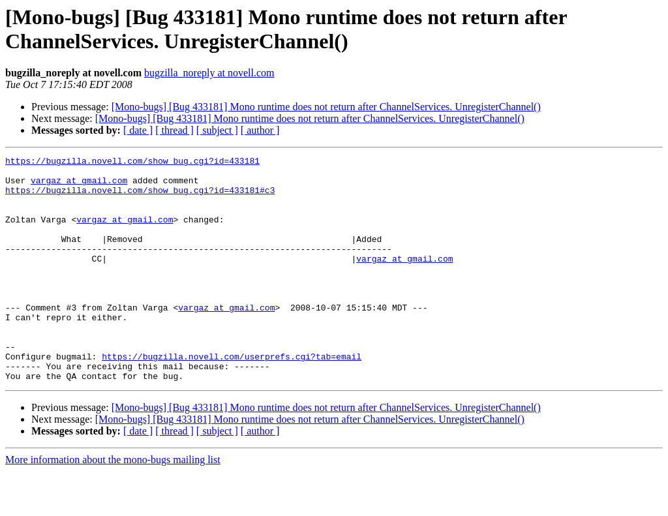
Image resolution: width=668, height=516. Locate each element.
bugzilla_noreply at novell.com (209, 72)
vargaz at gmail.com (79, 186)
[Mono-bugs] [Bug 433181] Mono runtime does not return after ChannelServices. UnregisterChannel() (326, 106)
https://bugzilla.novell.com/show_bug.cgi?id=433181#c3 (140, 198)
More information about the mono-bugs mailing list (112, 504)
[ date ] (138, 130)
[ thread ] (174, 130)
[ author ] (260, 130)
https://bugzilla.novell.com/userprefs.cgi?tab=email (231, 397)
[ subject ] (217, 130)
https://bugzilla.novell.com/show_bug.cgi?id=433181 (132, 162)
